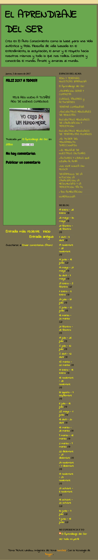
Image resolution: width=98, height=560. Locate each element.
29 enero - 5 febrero (66, 285)
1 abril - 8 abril (64, 238)
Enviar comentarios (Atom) (37, 245)
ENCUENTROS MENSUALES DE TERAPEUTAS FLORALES (75, 132)
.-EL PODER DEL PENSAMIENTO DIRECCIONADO (68, 142)
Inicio (46, 231)
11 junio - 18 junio (65, 261)
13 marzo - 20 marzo (65, 317)
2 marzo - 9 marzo (65, 445)
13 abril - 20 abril (65, 421)
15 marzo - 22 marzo (65, 363)
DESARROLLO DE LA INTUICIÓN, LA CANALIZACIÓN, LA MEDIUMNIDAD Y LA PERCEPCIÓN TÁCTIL (71, 180)
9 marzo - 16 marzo (66, 437)
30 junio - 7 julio (65, 512)
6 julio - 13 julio (64, 405)
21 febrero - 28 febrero (66, 227)
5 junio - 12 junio (65, 309)
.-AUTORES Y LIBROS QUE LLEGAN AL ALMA (74, 159)
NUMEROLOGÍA (67, 197)
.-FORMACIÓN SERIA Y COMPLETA (71, 92)
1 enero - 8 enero (65, 293)
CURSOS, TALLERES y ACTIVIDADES (71, 100)
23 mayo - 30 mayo (66, 219)
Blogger (49, 554)
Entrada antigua (41, 237)
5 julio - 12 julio (65, 347)
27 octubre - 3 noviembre (66, 490)
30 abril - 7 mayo (65, 277)
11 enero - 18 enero (66, 371)
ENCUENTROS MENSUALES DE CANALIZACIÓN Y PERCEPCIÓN (74, 123)
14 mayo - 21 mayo (66, 269)
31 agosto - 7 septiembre (66, 394)
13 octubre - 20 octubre (66, 501)
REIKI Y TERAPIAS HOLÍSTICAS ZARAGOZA (72, 80)
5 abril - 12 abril (65, 355)
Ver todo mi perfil (69, 539)
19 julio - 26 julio (65, 339)
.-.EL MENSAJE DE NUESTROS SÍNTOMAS (72, 152)
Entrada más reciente (23, 231)
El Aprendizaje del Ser (71, 86)
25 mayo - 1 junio (66, 413)
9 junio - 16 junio (65, 520)
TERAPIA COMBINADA (71, 107)
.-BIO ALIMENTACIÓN (70, 192)
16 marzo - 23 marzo (65, 429)
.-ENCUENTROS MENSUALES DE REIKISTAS (75, 113)
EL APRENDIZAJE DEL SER (41, 22)
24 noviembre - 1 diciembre (66, 464)
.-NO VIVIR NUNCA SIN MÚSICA (71, 168)
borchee (61, 551)
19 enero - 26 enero (66, 211)
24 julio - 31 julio (65, 301)
